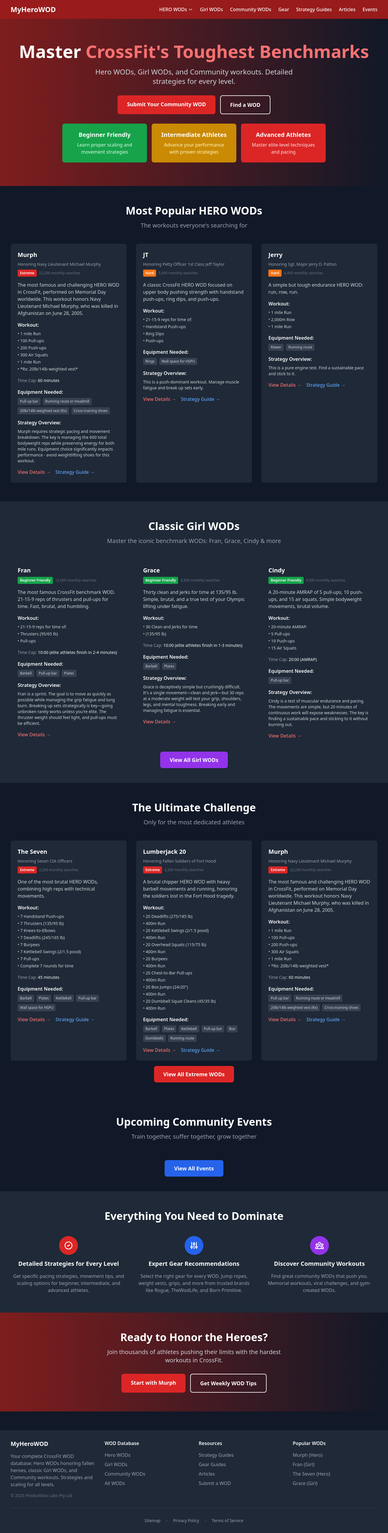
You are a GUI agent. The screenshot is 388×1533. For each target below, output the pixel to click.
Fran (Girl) (304, 1464)
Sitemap (152, 1520)
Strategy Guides (314, 9)
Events (370, 9)
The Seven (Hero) (311, 1474)
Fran (24, 570)
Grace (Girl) (305, 1483)
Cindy (276, 570)
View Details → (34, 472)
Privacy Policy (186, 1520)
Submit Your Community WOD (166, 104)
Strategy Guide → (75, 472)
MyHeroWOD (33, 9)
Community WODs (250, 9)
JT (145, 255)
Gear (283, 9)
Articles (347, 9)
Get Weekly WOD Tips (228, 1383)
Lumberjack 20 (164, 852)
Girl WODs (211, 9)
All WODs (115, 1483)
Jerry (275, 255)
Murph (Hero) (307, 1455)
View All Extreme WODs (194, 1074)
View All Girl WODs (194, 759)
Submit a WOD (215, 1483)
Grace (151, 570)
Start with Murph (153, 1382)
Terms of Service (227, 1520)
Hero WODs (118, 1455)
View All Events (194, 1168)
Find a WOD (245, 104)
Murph (27, 255)
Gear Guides (212, 1464)
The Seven (32, 852)
